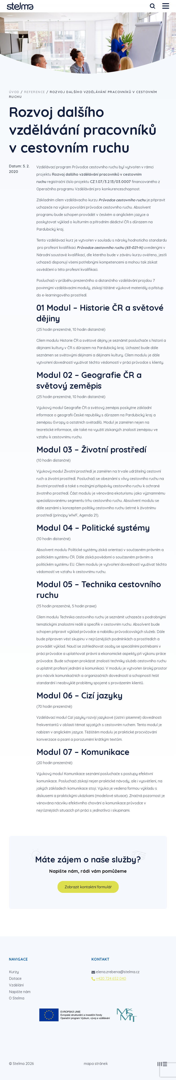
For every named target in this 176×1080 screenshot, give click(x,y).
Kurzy (14, 972)
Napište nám (19, 991)
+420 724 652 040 (111, 978)
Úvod (14, 92)
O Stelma (16, 998)
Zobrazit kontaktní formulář (88, 887)
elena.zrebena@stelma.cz (118, 972)
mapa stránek (96, 1063)
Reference (34, 92)
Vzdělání (16, 985)
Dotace (15, 978)
